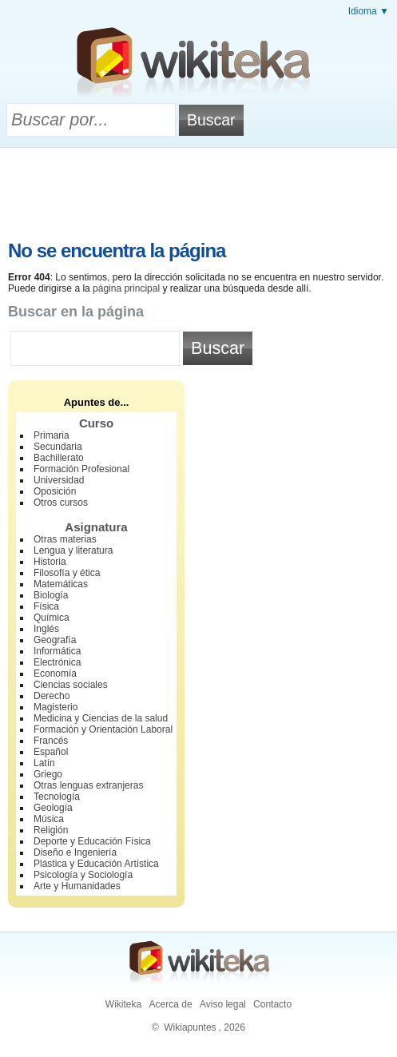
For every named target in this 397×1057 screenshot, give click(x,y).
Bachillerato (59, 457)
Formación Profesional (81, 469)
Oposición (55, 491)
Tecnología (57, 796)
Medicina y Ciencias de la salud (101, 718)
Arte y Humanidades (77, 886)
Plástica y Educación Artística (96, 863)
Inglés (46, 628)
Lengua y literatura (73, 550)
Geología (53, 807)
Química (51, 617)
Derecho (51, 695)
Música (49, 819)
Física (46, 606)
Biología (51, 595)
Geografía (55, 640)
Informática (57, 651)
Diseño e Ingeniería (75, 852)
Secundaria (58, 446)
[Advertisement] (199, 192)
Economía (55, 673)
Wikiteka (123, 1004)
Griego (48, 774)
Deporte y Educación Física (92, 841)
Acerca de (171, 1004)
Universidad (59, 480)
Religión (51, 830)
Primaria (51, 435)
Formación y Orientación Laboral (103, 729)
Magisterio (55, 707)
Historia (50, 561)
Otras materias (65, 539)
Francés (51, 740)
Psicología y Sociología (83, 874)
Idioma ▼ (368, 11)
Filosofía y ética (67, 572)
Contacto (272, 1004)
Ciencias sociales (71, 684)
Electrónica (57, 662)
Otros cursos (61, 502)
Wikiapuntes (190, 1027)
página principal (126, 288)
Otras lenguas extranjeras (88, 785)
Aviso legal (223, 1004)
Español (51, 751)
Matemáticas (61, 584)
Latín (44, 763)
